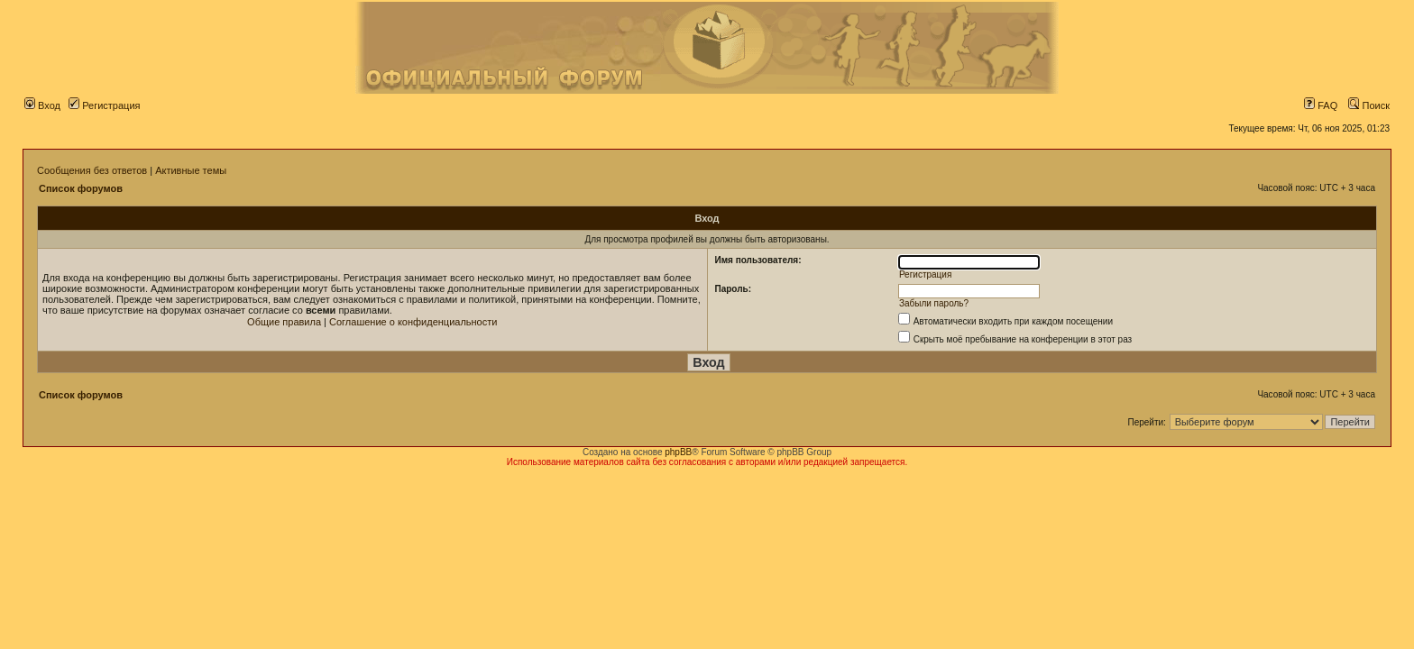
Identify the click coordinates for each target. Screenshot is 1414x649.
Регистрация (104, 105)
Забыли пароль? (934, 303)
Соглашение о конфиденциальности (413, 321)
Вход (42, 105)
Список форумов (81, 188)
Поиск (1369, 105)
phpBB (678, 452)
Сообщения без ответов (92, 170)
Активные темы (190, 170)
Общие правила (284, 321)
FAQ (1320, 105)
